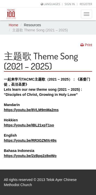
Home (13, 25)
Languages (52, 4)
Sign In (70, 4)
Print (86, 45)
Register (86, 4)
